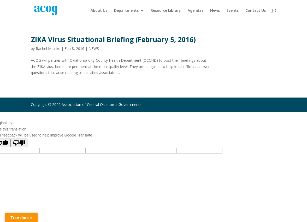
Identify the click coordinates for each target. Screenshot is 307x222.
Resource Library (166, 11)
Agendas (195, 11)
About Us (99, 11)
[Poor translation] (19, 143)
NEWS (93, 48)
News (215, 11)
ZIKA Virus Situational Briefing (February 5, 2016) (113, 39)
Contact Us (255, 11)
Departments (126, 11)
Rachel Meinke (48, 48)
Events (233, 11)
